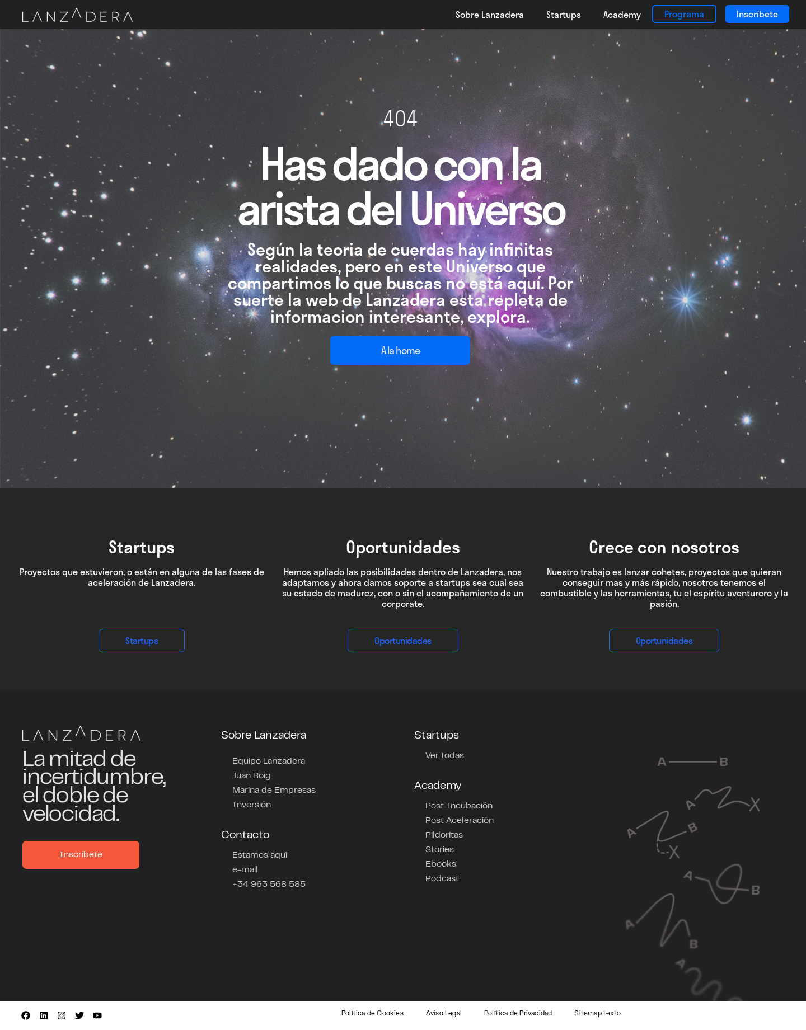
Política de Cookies (372, 1014)
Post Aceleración (459, 821)
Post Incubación (459, 806)
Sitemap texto (597, 1014)
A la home (400, 350)
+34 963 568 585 (269, 884)
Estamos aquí (259, 855)
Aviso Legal (444, 1014)
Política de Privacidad (518, 1014)
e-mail (245, 870)
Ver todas (444, 756)
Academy (622, 14)
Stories (439, 850)
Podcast (442, 879)
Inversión (251, 805)
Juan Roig (251, 776)
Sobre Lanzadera (490, 14)
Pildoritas (444, 835)
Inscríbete (757, 14)
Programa (684, 14)
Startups (563, 14)
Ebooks (440, 864)
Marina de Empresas (274, 790)
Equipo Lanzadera (268, 761)
